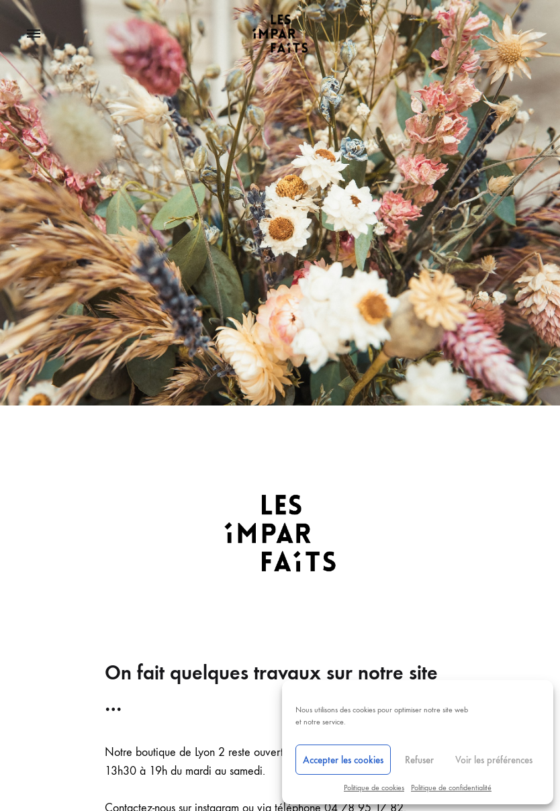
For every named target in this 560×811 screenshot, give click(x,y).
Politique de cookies (374, 787)
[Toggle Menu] (33, 34)
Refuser (419, 760)
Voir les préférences (493, 760)
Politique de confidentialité (451, 787)
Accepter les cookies (343, 760)
